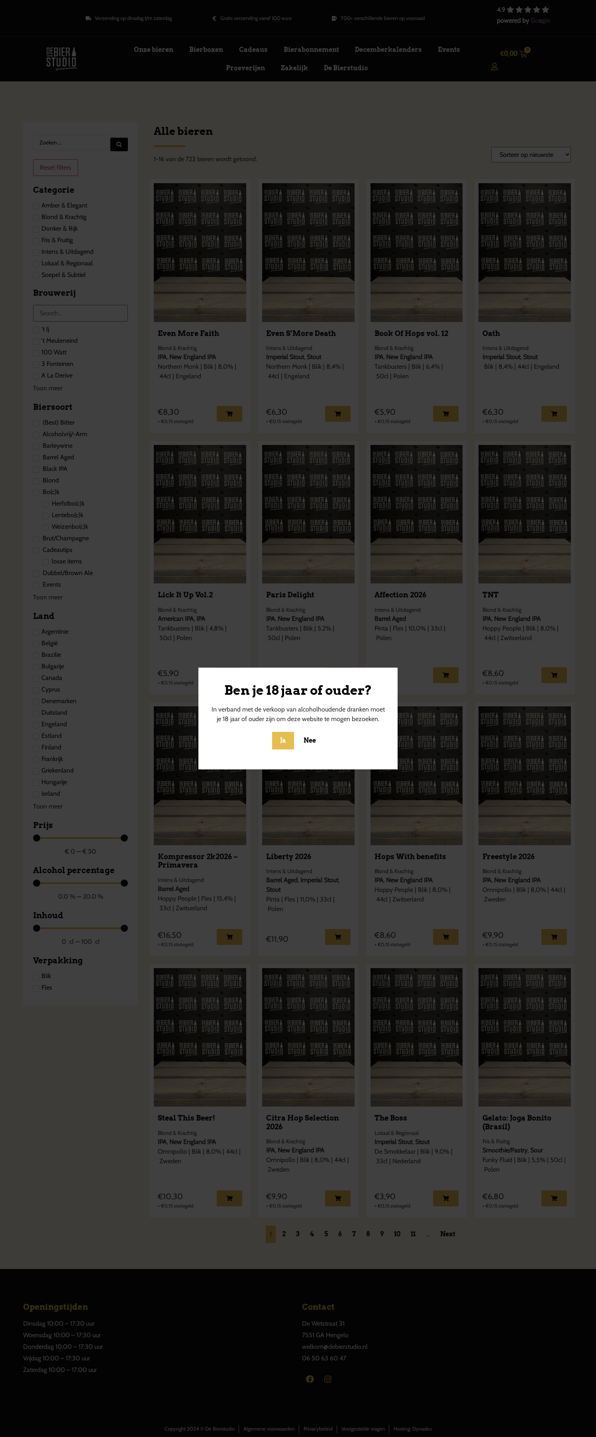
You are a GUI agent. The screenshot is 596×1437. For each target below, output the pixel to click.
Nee (310, 740)
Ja (283, 740)
